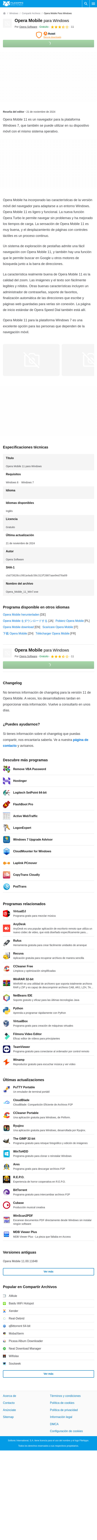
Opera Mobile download (18, 627)
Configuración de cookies (66, 1431)
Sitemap (8, 1417)
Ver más (49, 1271)
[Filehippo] (13, 3)
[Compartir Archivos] (31, 13)
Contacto (9, 1402)
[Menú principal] (93, 3)
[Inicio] (4, 13)
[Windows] (13, 13)
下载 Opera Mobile (15, 633)
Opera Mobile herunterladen (21, 614)
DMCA (54, 1424)
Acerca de (9, 1395)
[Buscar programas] (86, 3)
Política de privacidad (64, 1410)
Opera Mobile (42, 20)
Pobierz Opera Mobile (70, 620)
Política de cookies (62, 1402)
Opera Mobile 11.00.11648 (20, 1261)
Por (26, 26)
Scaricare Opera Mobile (57, 627)
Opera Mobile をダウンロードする (25, 620)
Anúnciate (9, 1410)
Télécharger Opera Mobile (53, 633)
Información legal (61, 1417)
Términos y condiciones (65, 1395)
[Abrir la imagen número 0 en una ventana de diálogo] (31, 360)
